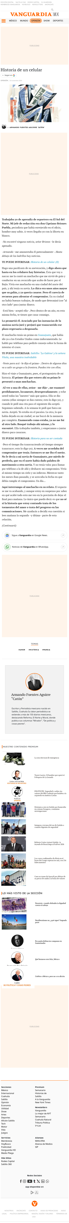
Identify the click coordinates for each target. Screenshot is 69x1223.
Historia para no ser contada (46, 438)
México (13, 20)
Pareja (47, 650)
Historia (34, 650)
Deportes (58, 20)
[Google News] (34, 535)
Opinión (35, 20)
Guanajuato (44, 335)
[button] (3, 20)
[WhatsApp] (34, 547)
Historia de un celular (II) (45, 262)
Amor (22, 650)
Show (47, 20)
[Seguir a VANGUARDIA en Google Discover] (9, 75)
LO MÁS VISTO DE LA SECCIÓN (22, 893)
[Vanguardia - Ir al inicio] (34, 15)
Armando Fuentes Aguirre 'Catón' (27, 127)
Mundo (24, 20)
